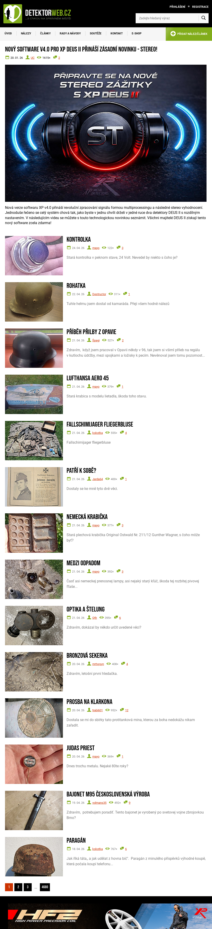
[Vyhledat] (204, 18)
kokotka (97, 433)
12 (126, 710)
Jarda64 (97, 479)
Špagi (96, 340)
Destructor (99, 294)
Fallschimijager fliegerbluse (100, 424)
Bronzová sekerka (87, 656)
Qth (94, 617)
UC (32, 57)
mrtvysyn (98, 664)
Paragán (76, 841)
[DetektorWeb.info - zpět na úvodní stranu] (39, 13)
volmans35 (99, 802)
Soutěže (95, 33)
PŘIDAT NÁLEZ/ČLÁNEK (188, 34)
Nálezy (26, 33)
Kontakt (117, 33)
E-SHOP (137, 33)
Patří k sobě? (81, 471)
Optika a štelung (86, 609)
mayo (95, 248)
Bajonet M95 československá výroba (108, 794)
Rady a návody (70, 33)
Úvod (8, 33)
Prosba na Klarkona (89, 702)
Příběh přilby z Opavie (91, 332)
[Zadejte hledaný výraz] (172, 18)
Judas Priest (81, 748)
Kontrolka (79, 239)
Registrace (200, 6)
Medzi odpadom (83, 563)
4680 (45, 887)
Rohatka (76, 286)
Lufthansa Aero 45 (88, 378)
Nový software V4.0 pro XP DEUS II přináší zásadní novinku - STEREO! (81, 49)
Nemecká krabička (87, 517)
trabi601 (97, 710)
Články (45, 33)
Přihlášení (177, 6)
